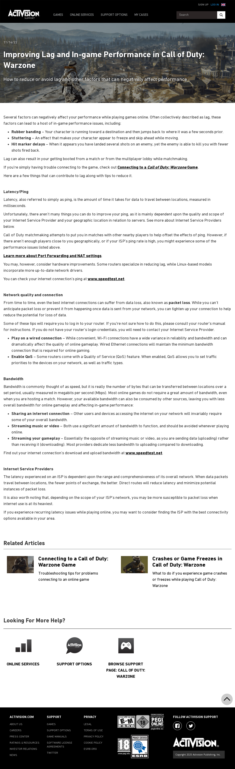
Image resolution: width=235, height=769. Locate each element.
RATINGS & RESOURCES (24, 743)
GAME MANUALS (57, 736)
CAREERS (16, 730)
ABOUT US (16, 724)
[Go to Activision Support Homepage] (26, 15)
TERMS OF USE (93, 730)
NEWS (13, 755)
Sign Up (203, 4)
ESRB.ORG (90, 749)
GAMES (58, 15)
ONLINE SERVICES (82, 15)
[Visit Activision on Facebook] (177, 725)
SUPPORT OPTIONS (114, 15)
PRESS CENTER (19, 736)
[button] (223, 4)
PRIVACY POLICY (94, 736)
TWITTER (52, 753)
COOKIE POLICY (93, 743)
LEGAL (88, 724)
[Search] (221, 15)
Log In (215, 4)
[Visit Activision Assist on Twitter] (190, 725)
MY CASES (141, 15)
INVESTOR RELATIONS (23, 749)
